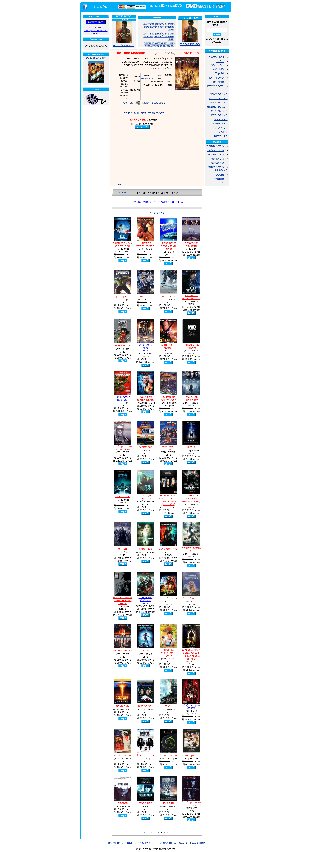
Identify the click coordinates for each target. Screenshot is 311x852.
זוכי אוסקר (220, 127)
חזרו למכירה (216, 154)
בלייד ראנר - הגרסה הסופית (145, 398)
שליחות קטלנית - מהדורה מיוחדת (122, 448)
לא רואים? (127, 102)
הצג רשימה (121, 192)
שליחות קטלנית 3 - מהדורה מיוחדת (191, 804)
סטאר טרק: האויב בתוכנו (191, 398)
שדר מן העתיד (191, 755)
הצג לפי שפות (218, 102)
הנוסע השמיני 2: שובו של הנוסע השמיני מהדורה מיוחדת (191, 654)
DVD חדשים (216, 57)
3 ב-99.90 (217, 158)
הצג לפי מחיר (218, 110)
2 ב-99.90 (217, 162)
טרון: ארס (191, 706)
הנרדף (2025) (122, 398)
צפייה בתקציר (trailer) (153, 102)
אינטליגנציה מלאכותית (191, 244)
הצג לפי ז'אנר (219, 94)
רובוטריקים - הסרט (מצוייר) (168, 398)
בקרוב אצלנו (215, 86)
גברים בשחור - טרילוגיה (191, 346)
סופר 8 (191, 446)
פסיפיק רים (168, 296)
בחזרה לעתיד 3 (168, 598)
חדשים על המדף (124, 34)
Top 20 (219, 73)
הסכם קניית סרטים (95, 57)
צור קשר (183, 842)
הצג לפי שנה (219, 115)
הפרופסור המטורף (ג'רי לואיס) (168, 652)
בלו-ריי (220, 61)
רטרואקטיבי (145, 446)
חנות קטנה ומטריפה (168, 448)
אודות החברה (167, 842)
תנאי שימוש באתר (145, 842)
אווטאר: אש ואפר (145, 347)
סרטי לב (222, 131)
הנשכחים (123, 802)
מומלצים (218, 81)
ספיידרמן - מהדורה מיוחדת (145, 244)
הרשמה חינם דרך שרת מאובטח (95, 32)
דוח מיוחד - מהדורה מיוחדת (191, 297)
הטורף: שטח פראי (145, 600)
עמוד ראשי (198, 842)
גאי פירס (158, 75)
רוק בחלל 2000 (122, 345)
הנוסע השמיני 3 (168, 755)
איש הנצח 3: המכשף (168, 346)
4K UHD (218, 69)
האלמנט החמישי (122, 650)
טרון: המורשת (122, 496)
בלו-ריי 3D (217, 65)
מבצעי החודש (215, 146)
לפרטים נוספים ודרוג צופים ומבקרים (144, 112)
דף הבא (149, 832)
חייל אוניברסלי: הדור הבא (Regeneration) (191, 498)
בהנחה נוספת (190, 42)
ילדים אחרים (219, 123)
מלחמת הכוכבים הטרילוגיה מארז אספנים (122, 600)
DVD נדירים (216, 77)
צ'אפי (168, 705)
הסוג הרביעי (145, 802)
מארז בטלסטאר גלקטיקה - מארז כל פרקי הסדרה (168, 500)
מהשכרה (218, 174)
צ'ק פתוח (145, 296)
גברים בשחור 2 (145, 755)
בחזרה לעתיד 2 (191, 598)
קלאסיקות (221, 136)
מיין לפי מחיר (157, 212)
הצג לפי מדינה (218, 98)
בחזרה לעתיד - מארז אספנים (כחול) (168, 245)
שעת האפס (122, 705)
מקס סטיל (168, 802)
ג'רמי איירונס (147, 78)
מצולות (145, 650)
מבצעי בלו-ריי (215, 150)
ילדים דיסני (220, 119)
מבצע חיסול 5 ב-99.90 (217, 168)
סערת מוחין (145, 548)
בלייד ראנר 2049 (168, 548)
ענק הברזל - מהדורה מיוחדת (145, 497)
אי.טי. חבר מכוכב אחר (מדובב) (122, 244)
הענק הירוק (122, 296)
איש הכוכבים (145, 705)
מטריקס (122, 548)
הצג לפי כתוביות (217, 106)
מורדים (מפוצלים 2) (191, 549)
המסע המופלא (122, 755)
